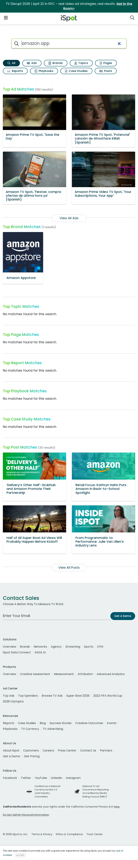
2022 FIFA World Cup (107, 696)
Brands (56, 63)
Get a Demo (11, 756)
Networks (40, 647)
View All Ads (69, 218)
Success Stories (61, 723)
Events (111, 723)
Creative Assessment (35, 674)
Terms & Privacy (41, 834)
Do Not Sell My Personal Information (26, 815)
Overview (9, 647)
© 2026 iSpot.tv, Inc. (15, 834)
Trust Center (94, 834)
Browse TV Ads (52, 696)
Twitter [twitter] (26, 778)
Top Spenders (28, 696)
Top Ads (8, 696)
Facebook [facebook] (10, 778)
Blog (43, 723)
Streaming (72, 647)
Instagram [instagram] (73, 778)
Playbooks (44, 71)
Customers (31, 750)
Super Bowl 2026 (77, 696)
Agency (56, 647)
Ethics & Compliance (69, 834)
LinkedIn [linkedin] (56, 778)
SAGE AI (40, 652)
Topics (81, 63)
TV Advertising (53, 729)
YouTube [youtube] (41, 778)
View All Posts (69, 567)
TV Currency (30, 729)
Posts (105, 71)
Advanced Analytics (111, 674)
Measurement (64, 674)
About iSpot (11, 750)
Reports (15, 71)
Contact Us (88, 750)
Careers (48, 750)
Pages (106, 63)
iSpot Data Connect (17, 652)
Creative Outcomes (89, 723)
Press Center (67, 750)
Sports (88, 647)
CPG (100, 647)
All (11, 63)
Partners (106, 750)
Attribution (85, 674)
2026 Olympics (13, 701)
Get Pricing (32, 756)
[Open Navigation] (6, 18)
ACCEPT (20, 855)
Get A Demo (122, 616)
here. (117, 806)
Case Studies (76, 71)
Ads (32, 63)
